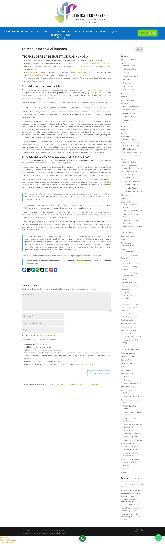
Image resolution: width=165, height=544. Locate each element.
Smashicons (43, 533)
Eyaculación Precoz (128, 236)
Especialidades (32, 32)
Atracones (126, 465)
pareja (106, 182)
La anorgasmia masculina (132, 181)
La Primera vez (126, 289)
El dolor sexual (128, 178)
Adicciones (125, 63)
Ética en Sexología (129, 149)
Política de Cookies (7, 543)
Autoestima (125, 137)
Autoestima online (130, 139)
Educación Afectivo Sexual (132, 211)
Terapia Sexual (126, 390)
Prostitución (127, 86)
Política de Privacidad (48, 335)
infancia (124, 279)
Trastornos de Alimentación (131, 459)
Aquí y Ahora (127, 402)
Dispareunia (125, 195)
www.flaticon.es (58, 533)
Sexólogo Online (127, 360)
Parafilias (126, 393)
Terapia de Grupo (127, 370)
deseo (61, 66)
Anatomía (124, 97)
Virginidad (127, 292)
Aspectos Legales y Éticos (132, 145)
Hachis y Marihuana (130, 76)
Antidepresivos (128, 245)
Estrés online (128, 232)
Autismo (124, 133)
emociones (80, 261)
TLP (124, 301)
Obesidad (124, 310)
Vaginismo (125, 472)
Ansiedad (124, 104)
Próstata (126, 346)
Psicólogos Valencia (128, 323)
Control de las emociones (132, 168)
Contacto (56, 35)
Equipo (114, 32)
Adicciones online (129, 69)
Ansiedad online (129, 110)
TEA (122, 367)
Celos (125, 376)
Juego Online (127, 79)
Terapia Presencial (128, 387)
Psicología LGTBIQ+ (130, 316)
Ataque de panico (129, 113)
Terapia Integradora (130, 437)
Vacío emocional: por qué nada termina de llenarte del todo (132, 484)
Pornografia (127, 83)
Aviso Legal (4, 537)
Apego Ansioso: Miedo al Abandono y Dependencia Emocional (131, 517)
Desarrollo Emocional (129, 165)
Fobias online (128, 252)
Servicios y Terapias (96, 32)
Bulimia (126, 469)
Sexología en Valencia (129, 356)
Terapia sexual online (131, 396)
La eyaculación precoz (131, 188)
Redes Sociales (128, 90)
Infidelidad (127, 380)
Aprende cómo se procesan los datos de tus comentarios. (76, 384)
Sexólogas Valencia (128, 353)
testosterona (30, 72)
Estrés (123, 230)
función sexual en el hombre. (80, 72)
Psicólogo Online (127, 320)
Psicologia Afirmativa (129, 314)
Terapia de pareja (127, 374)
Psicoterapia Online (128, 327)
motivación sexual (38, 75)
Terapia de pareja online (132, 383)
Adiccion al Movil (129, 66)
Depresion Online (129, 162)
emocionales (106, 66)
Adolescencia (126, 93)
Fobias (123, 249)
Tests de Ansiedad (130, 446)
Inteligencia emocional (129, 286)
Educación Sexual (127, 202)
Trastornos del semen (131, 349)
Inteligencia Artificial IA (129, 282)
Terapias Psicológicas (129, 400)
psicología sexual (97, 93)
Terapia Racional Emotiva (132, 440)
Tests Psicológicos (127, 443)
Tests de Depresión (130, 450)
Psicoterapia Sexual (128, 330)
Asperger (124, 130)
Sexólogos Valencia (128, 363)
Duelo (123, 198)
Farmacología (126, 243)
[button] (158, 537)
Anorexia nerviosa (129, 462)
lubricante (84, 107)
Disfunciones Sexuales (129, 171)
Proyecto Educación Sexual (59, 32)
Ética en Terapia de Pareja (132, 152)
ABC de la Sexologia (128, 59)
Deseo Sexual (128, 174)
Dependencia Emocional (130, 156)
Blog (68, 35)
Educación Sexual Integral (132, 226)
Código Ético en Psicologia (131, 143)
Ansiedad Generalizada (131, 106)
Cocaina (126, 72)
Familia (124, 239)
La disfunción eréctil (130, 185)
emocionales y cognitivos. (100, 63)
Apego (123, 126)
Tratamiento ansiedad (131, 117)
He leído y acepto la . (39, 335)
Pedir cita (148, 33)
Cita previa (17, 32)
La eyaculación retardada (132, 191)
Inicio (7, 32)
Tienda (78, 32)
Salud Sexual (126, 334)
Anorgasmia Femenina (129, 100)
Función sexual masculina (132, 336)
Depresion (125, 159)
